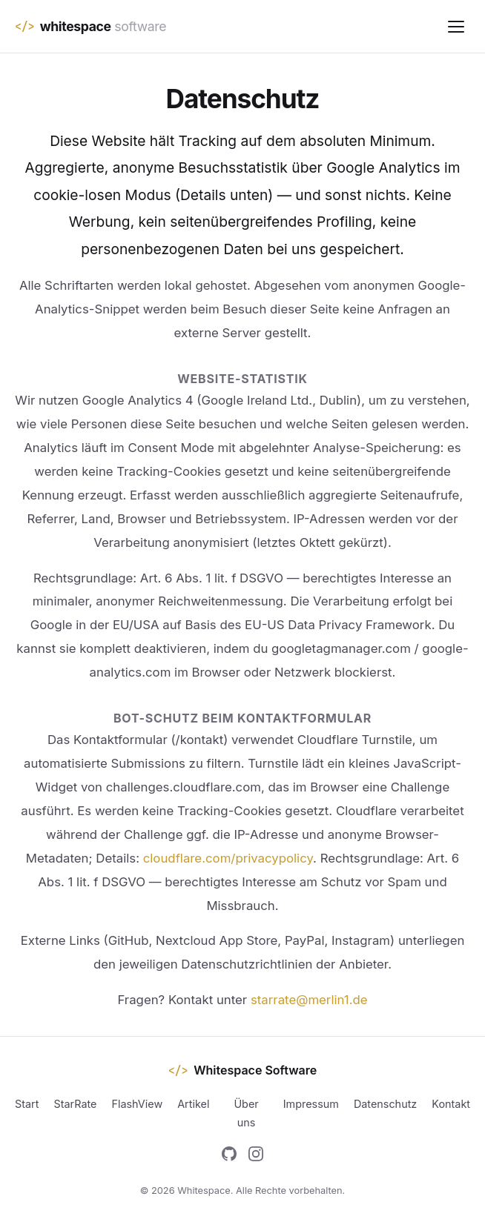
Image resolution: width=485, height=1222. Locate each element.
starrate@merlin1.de (309, 999)
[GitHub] (229, 1156)
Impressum (311, 1104)
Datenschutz (385, 1104)
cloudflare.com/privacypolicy (228, 858)
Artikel (193, 1104)
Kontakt (451, 1104)
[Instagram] (255, 1156)
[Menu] (456, 27)
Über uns (246, 1113)
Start (27, 1104)
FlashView (136, 1104)
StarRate (74, 1104)
